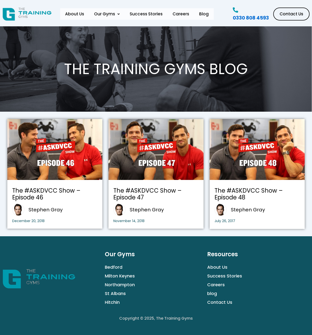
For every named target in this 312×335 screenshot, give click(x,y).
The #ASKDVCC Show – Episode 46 (46, 194)
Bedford (113, 267)
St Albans (115, 293)
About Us (75, 14)
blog (212, 293)
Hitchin (112, 302)
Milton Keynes (120, 276)
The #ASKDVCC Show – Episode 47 (147, 194)
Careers (183, 14)
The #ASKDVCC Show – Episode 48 (248, 194)
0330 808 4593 (251, 17)
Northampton (120, 285)
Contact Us (219, 302)
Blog (207, 14)
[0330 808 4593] (235, 10)
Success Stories (148, 14)
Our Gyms (108, 14)
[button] (108, 14)
